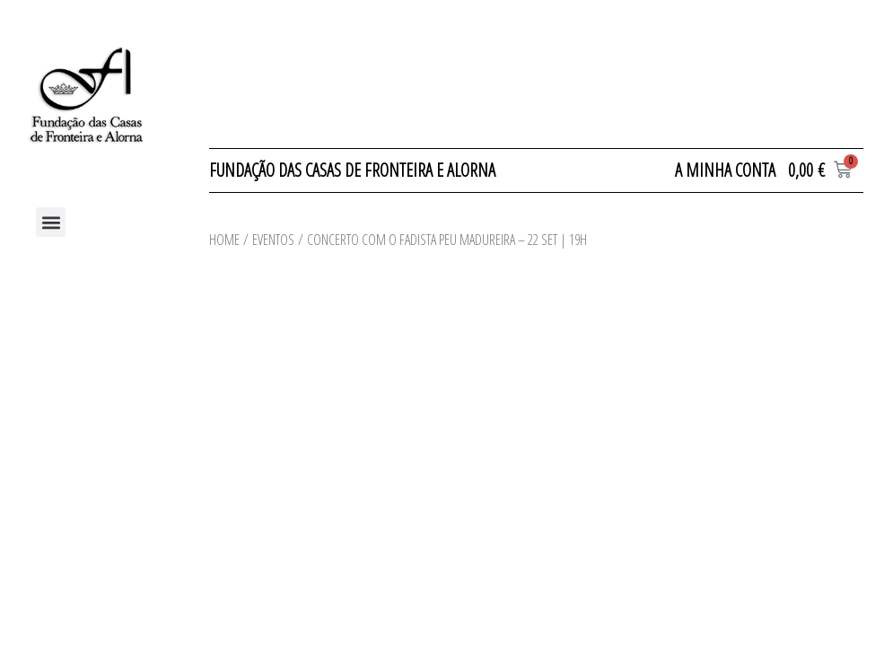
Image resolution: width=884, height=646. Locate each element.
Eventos (273, 239)
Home (224, 239)
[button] (51, 222)
